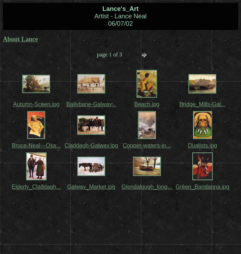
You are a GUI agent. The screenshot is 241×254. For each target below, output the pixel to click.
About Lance (20, 39)
